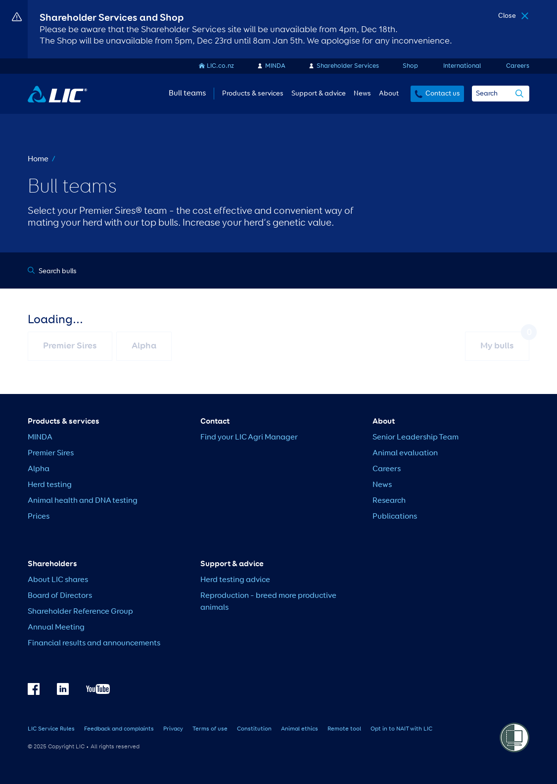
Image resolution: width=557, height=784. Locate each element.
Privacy (173, 729)
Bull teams (187, 94)
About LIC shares (58, 580)
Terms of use (210, 729)
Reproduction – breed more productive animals (268, 602)
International (462, 66)
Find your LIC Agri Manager (249, 437)
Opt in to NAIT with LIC (401, 729)
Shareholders (52, 564)
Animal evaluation (405, 453)
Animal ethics (299, 729)
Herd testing (50, 485)
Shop (410, 66)
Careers (517, 66)
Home (38, 159)
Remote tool (344, 729)
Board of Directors (60, 596)
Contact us (442, 93)
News (362, 93)
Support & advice (318, 93)
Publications (394, 517)
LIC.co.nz (220, 66)
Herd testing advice (235, 580)
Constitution (254, 729)
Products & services (252, 93)
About (389, 93)
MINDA (275, 66)
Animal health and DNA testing (83, 501)
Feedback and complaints (119, 729)
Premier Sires (51, 453)
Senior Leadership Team (415, 437)
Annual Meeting (56, 628)
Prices (38, 517)
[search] (519, 94)
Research (389, 501)
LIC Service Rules (51, 729)
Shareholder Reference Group (80, 612)
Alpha (38, 469)
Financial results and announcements (94, 643)
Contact (215, 422)
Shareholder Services (348, 66)
